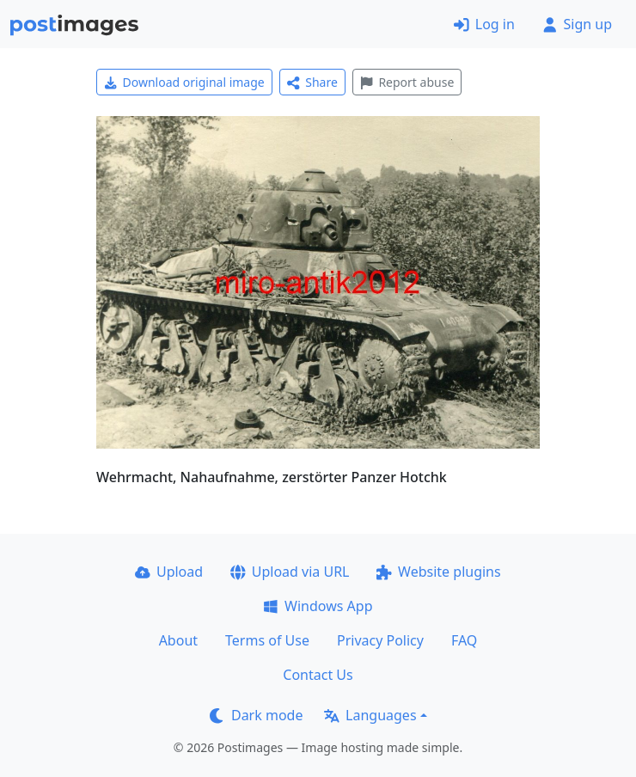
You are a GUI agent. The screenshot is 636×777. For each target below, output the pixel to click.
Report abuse (407, 82)
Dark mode (256, 715)
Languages (370, 715)
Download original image (184, 82)
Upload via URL (289, 571)
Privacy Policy (380, 640)
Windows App (317, 606)
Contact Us (317, 674)
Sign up (577, 24)
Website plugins (438, 571)
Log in (484, 24)
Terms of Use (267, 640)
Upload (169, 571)
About (178, 640)
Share (312, 82)
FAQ (464, 640)
